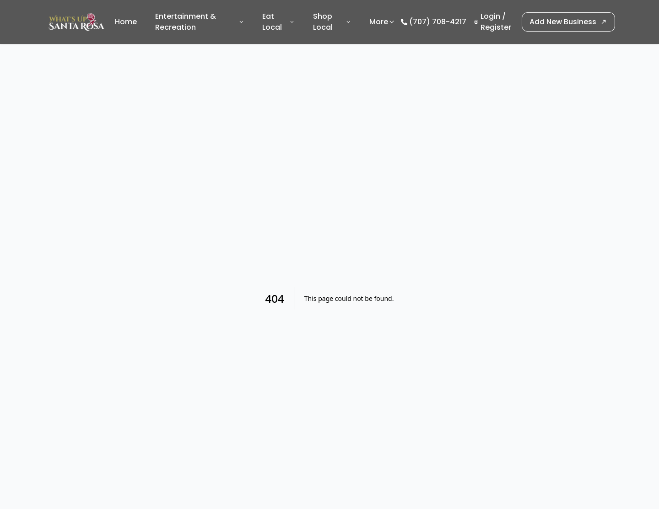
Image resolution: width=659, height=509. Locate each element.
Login (490, 16)
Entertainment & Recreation (199, 21)
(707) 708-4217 (437, 21)
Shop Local (332, 21)
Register (496, 27)
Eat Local (278, 21)
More (382, 21)
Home (126, 21)
